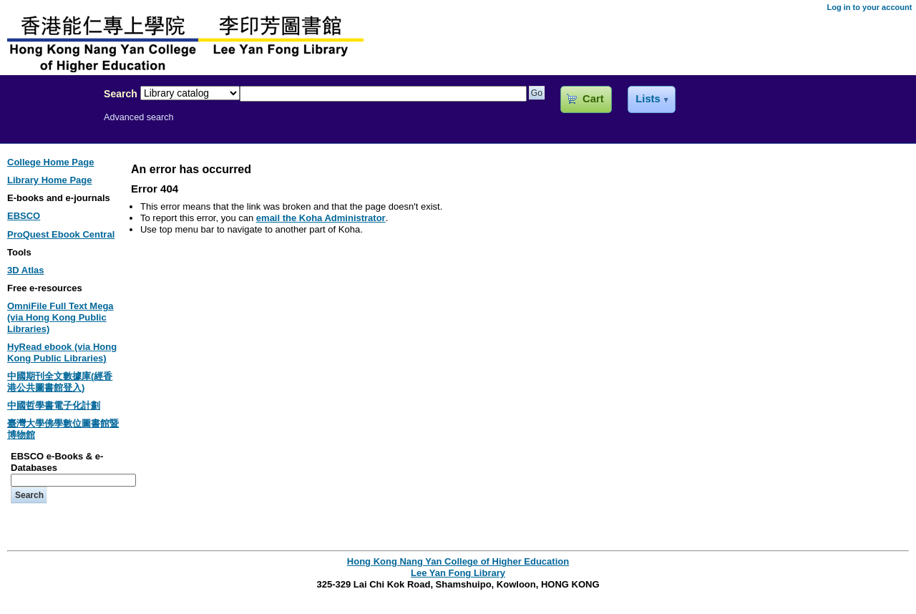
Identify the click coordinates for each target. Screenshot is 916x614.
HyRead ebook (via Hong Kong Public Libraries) (62, 352)
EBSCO (23, 215)
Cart (593, 98)
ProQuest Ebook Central (60, 234)
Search (120, 93)
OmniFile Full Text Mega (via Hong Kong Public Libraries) (60, 317)
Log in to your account (869, 7)
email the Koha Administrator (321, 218)
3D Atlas (25, 270)
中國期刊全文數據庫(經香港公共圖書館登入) (59, 382)
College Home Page (50, 162)
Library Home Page (49, 180)
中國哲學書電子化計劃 (53, 405)
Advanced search (139, 117)
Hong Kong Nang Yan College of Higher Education (458, 561)
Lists (647, 98)
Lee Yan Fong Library (48, 124)
